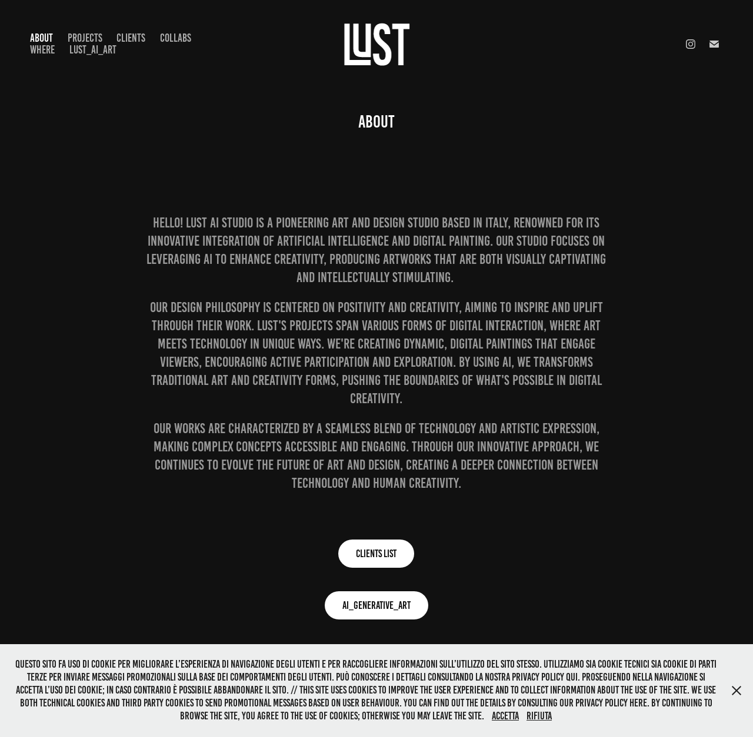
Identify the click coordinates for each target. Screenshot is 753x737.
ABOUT (41, 38)
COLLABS (175, 38)
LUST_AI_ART (92, 49)
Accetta (505, 716)
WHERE (42, 49)
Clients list (376, 554)
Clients (130, 38)
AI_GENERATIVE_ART (376, 605)
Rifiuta (539, 716)
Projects (85, 38)
